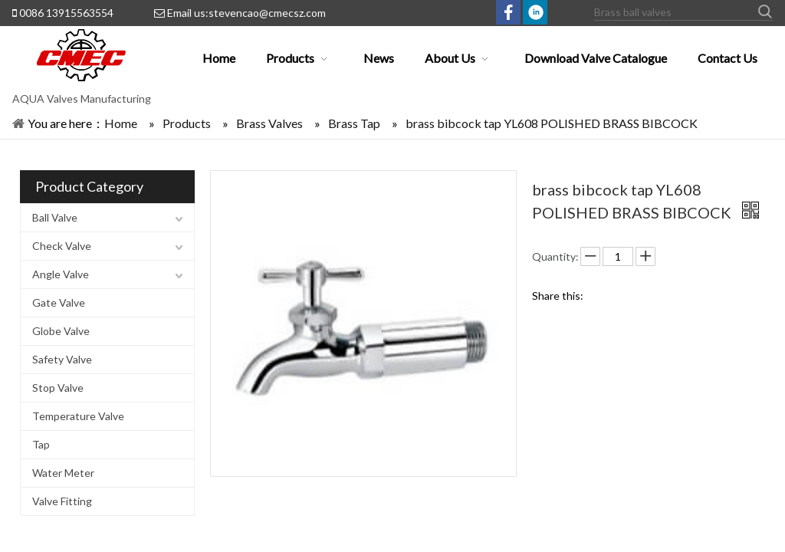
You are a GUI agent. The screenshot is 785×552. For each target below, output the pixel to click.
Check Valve (61, 245)
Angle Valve (60, 274)
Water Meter (63, 472)
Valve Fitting (62, 501)
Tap (41, 444)
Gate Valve (58, 302)
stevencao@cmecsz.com (267, 12)
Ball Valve (54, 217)
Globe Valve (61, 330)
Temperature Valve (78, 415)
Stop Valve (58, 387)
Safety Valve (62, 359)
